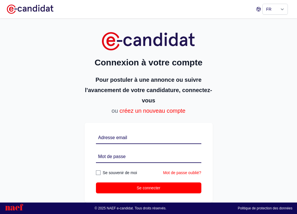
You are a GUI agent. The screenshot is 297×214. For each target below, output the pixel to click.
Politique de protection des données (265, 208)
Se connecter (148, 188)
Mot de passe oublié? (182, 172)
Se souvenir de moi (120, 172)
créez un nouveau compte (152, 111)
